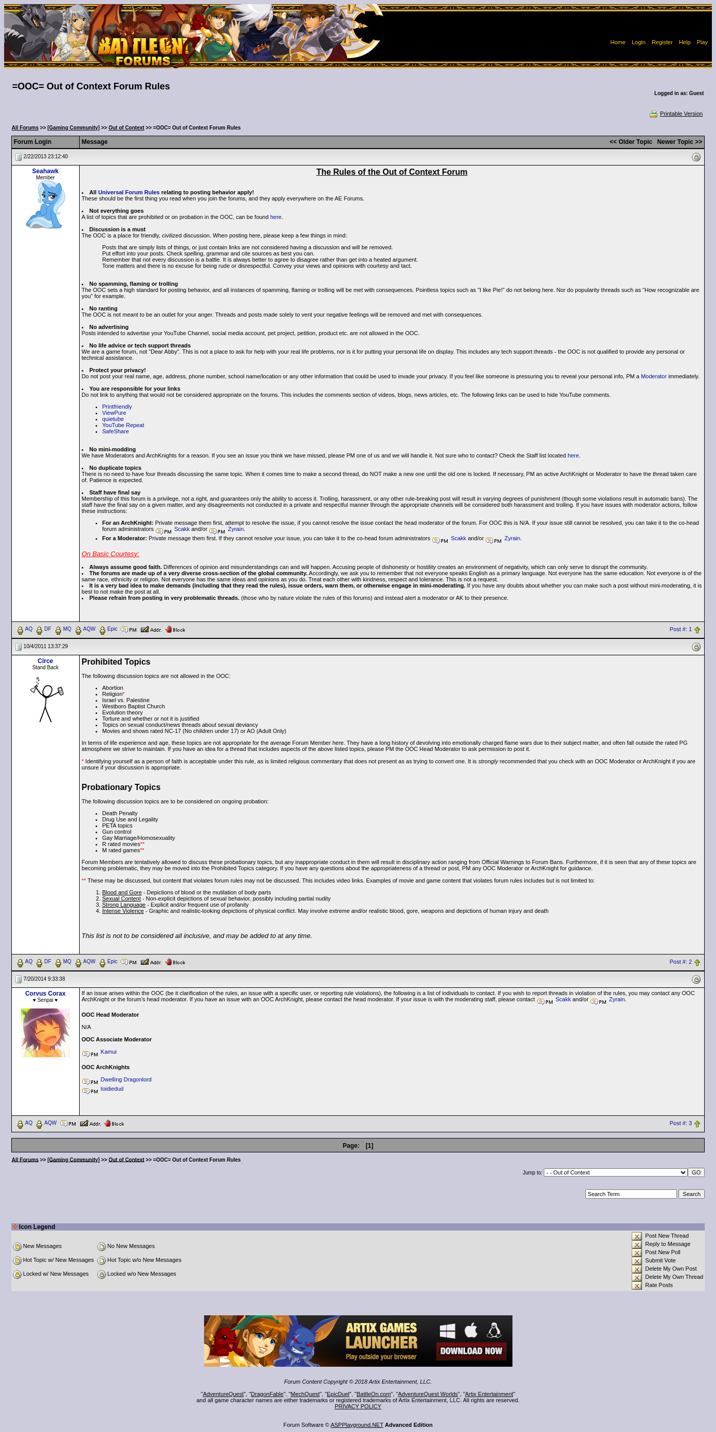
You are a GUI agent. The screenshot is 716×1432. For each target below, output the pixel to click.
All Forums (25, 128)
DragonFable (267, 1394)
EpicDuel (338, 1394)
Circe (45, 661)
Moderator (654, 376)
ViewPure (114, 413)
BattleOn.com (374, 1394)
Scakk (182, 529)
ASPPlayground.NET (357, 1425)
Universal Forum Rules (129, 192)
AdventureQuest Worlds (428, 1394)
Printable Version (676, 114)
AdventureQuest (223, 1394)
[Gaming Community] (73, 128)
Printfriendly (117, 406)
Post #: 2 (681, 962)
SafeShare (115, 431)
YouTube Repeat (123, 425)
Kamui (109, 1052)
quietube (113, 419)
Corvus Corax (45, 993)
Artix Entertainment (489, 1394)
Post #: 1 (681, 629)
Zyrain (236, 529)
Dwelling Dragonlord (126, 1079)
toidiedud (112, 1089)
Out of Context (126, 128)
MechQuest (305, 1394)
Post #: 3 (681, 1123)
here (276, 217)
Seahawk (45, 171)
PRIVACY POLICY (358, 1406)
